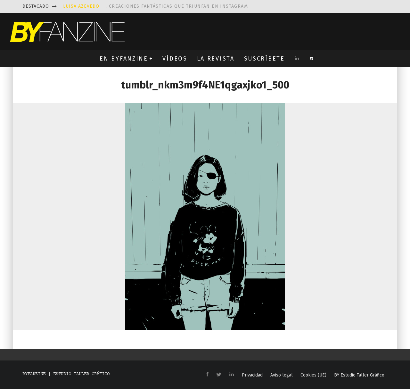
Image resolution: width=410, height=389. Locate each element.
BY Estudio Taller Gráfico (359, 375)
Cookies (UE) (313, 375)
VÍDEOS (174, 58)
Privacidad (252, 375)
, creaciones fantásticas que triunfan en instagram (155, 6)
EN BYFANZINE (124, 58)
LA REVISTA (215, 58)
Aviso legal (281, 375)
